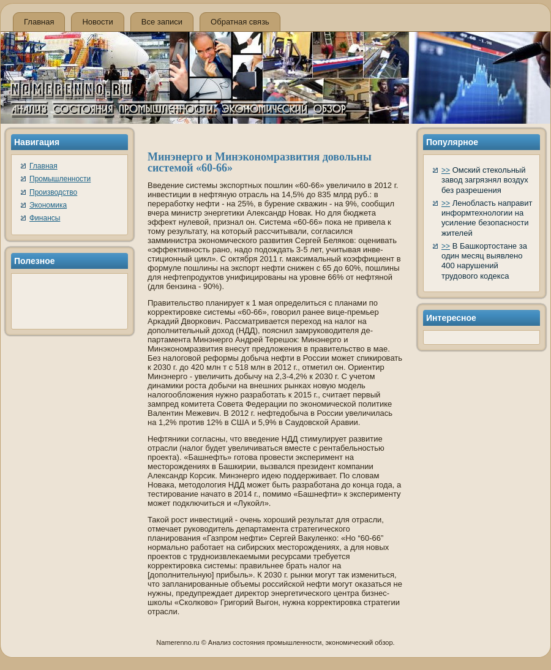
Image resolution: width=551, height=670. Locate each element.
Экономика (48, 205)
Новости (97, 21)
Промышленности (60, 179)
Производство (53, 192)
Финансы (44, 218)
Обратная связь (240, 21)
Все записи (161, 21)
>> (445, 170)
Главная (39, 21)
